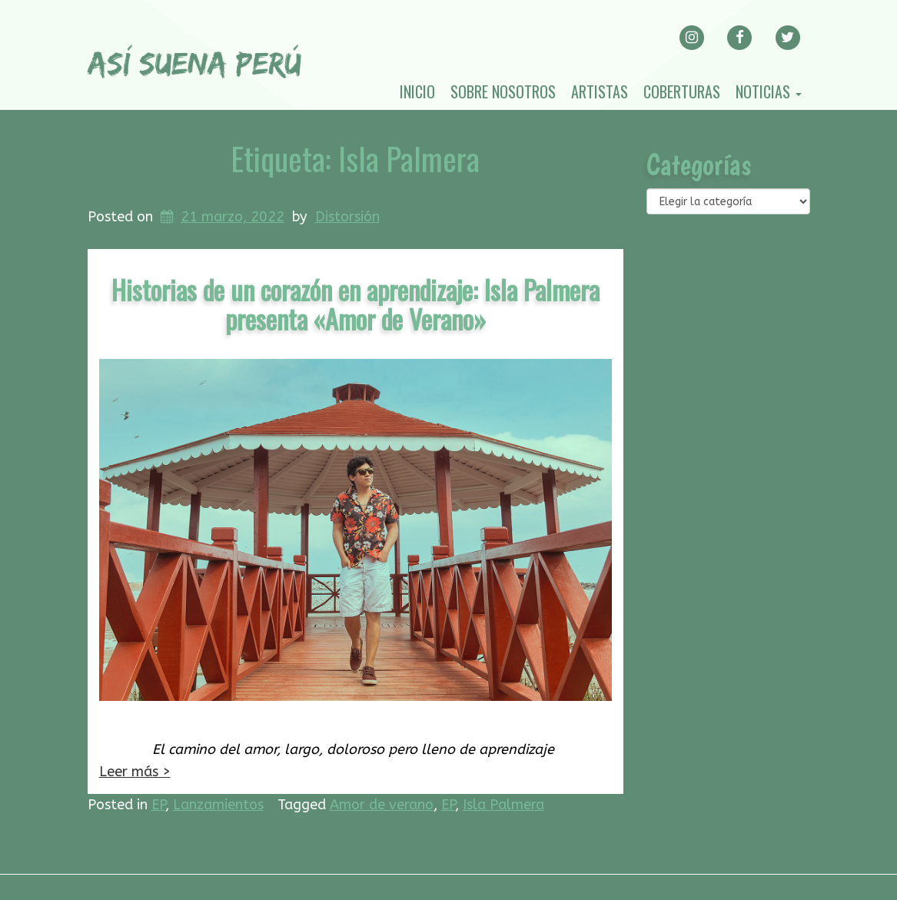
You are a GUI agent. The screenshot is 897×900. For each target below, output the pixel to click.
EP (158, 804)
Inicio (417, 91)
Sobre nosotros (503, 91)
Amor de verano (382, 804)
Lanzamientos (218, 804)
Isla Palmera (503, 804)
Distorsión (347, 216)
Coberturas (681, 91)
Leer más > (135, 771)
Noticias (769, 91)
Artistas (599, 91)
